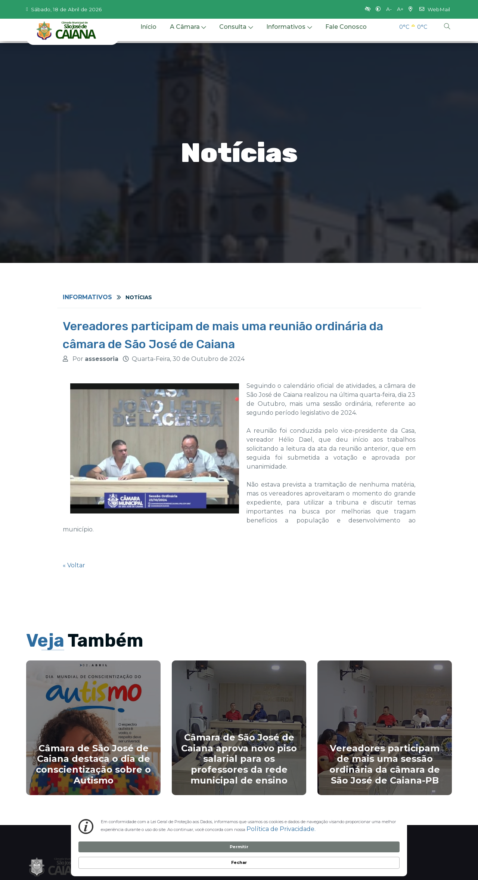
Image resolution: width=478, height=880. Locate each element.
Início (148, 32)
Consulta (236, 32)
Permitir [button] (344, 854)
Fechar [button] (384, 855)
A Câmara (188, 32)
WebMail (434, 9)
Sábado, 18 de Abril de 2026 (64, 9)
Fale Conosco (346, 32)
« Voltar (74, 565)
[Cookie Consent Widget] (239, 855)
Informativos (289, 32)
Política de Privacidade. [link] (157, 861)
